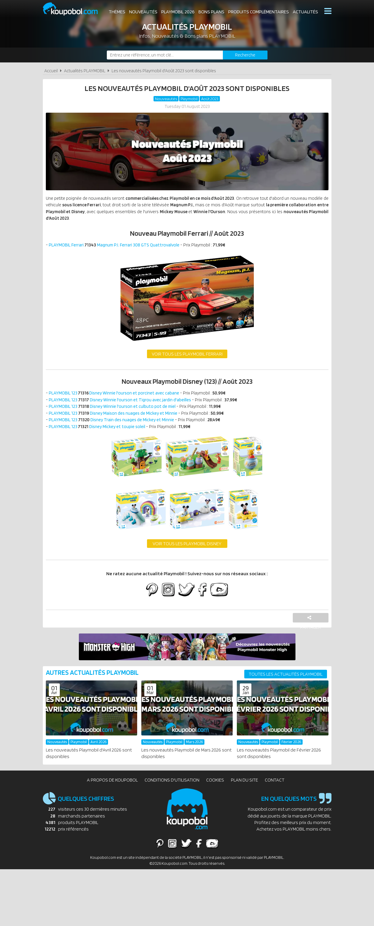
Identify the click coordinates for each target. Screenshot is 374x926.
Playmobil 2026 (178, 12)
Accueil (51, 70)
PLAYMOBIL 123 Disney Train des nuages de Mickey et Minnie (114, 425)
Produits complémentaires (258, 12)
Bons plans (211, 12)
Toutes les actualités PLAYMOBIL (286, 681)
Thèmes (117, 12)
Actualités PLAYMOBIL (84, 70)
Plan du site (244, 787)
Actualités (305, 12)
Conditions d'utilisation (172, 787)
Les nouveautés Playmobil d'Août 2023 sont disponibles (164, 70)
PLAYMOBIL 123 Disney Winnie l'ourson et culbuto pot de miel (114, 411)
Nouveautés (143, 12)
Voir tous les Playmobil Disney (187, 550)
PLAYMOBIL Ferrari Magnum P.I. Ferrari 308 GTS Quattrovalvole (116, 248)
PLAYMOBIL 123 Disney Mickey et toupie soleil (98, 433)
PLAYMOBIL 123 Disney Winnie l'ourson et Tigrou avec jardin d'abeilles (122, 404)
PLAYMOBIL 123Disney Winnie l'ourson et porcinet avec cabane (116, 397)
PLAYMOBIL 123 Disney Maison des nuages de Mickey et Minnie (116, 418)
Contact (274, 787)
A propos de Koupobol (112, 787)
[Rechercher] (245, 55)
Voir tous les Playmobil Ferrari (187, 357)
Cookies (215, 787)
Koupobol (74, 9)
